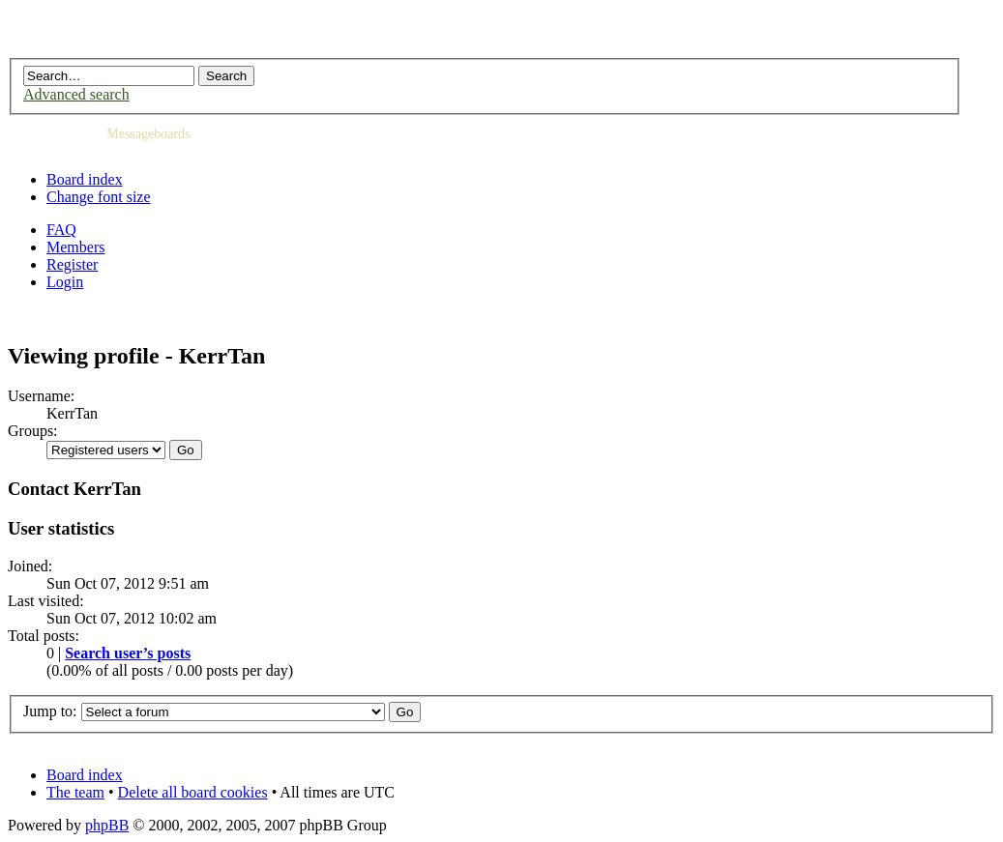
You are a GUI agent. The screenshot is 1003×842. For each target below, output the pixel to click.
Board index (84, 179)
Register (72, 264)
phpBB (107, 825)
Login (64, 282)
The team (75, 792)
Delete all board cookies (193, 792)
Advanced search (76, 94)
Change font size (98, 197)
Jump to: (50, 711)
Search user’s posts (128, 653)
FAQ (61, 229)
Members (75, 247)
